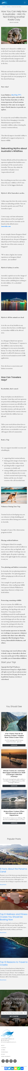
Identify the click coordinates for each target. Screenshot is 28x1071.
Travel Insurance (5, 1056)
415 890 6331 (6, 1040)
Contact (3, 1047)
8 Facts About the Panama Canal (13, 870)
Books (3, 1054)
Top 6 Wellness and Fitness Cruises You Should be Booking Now (13, 917)
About (2, 1045)
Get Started (14, 1016)
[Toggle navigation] (25, 2)
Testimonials (4, 1052)
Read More (3, 884)
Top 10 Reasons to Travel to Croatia (13, 963)
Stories (8, 6)
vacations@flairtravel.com (9, 1042)
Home (3, 6)
